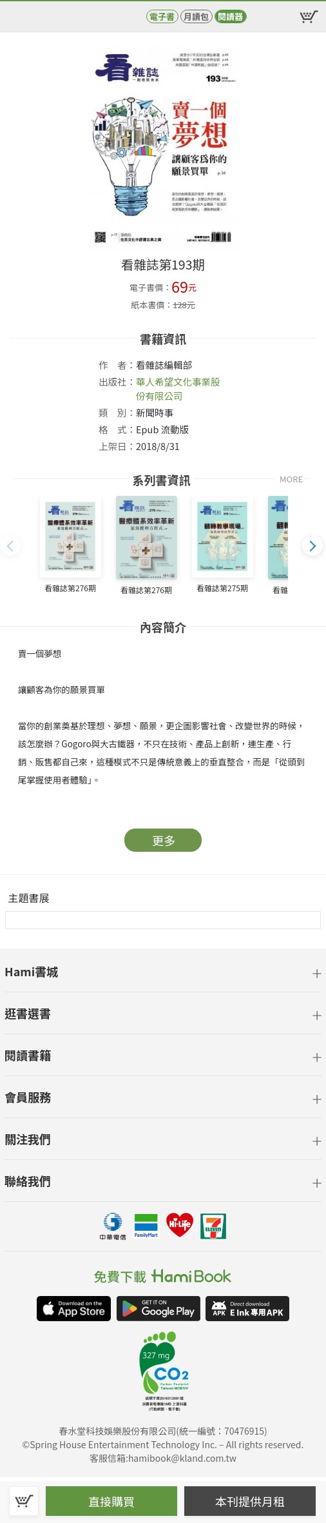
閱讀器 (230, 16)
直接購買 (111, 1501)
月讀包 (196, 16)
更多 (163, 840)
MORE (291, 479)
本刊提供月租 (250, 1501)
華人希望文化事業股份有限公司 (178, 388)
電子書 (162, 16)
